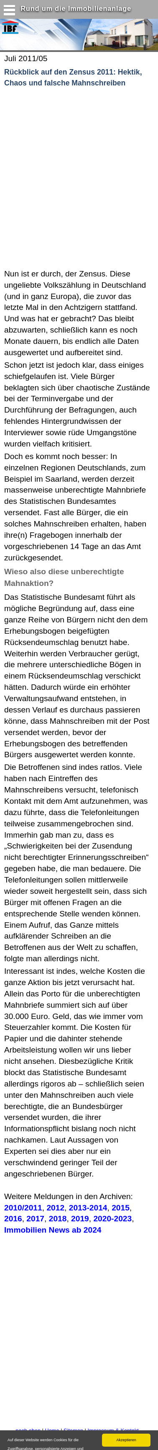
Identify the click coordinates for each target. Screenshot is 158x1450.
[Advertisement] (78, 178)
